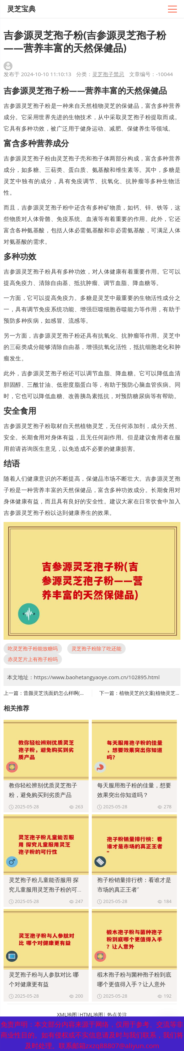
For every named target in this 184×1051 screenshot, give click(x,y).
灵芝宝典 (21, 9)
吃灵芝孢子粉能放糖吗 (33, 648)
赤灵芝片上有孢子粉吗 (33, 659)
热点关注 (117, 1014)
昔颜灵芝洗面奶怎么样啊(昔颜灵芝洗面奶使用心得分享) (84, 693)
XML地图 (67, 1014)
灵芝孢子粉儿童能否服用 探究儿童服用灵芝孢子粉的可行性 (46, 889)
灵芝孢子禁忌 (108, 74)
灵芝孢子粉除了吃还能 (96, 648)
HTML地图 (91, 1014)
